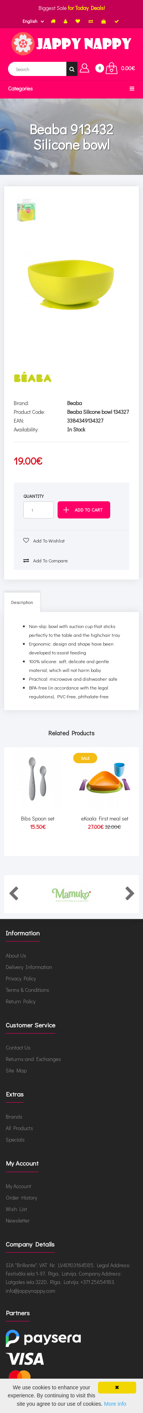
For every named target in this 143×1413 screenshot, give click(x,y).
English (29, 21)
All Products (19, 1128)
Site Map (16, 1070)
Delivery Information (29, 967)
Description (22, 602)
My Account (18, 1186)
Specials (15, 1139)
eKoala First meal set (105, 818)
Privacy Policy (21, 978)
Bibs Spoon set (38, 818)
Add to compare (45, 560)
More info (115, 1404)
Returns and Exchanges (33, 1059)
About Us (16, 955)
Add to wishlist (44, 540)
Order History (21, 1197)
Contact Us (18, 1047)
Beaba (74, 403)
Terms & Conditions (27, 989)
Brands (14, 1116)
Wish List (16, 1209)
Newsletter (18, 1220)
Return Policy (20, 1001)
